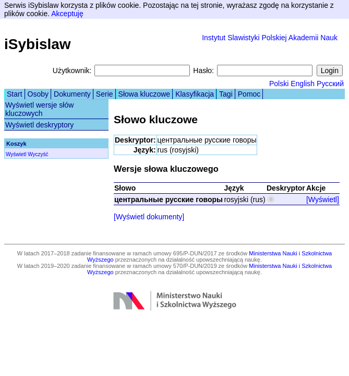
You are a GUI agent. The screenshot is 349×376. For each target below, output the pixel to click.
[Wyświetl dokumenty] (149, 217)
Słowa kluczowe (144, 94)
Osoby (38, 94)
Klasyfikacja (194, 94)
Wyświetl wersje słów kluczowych (39, 109)
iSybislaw (37, 44)
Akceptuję (67, 13)
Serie (104, 94)
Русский (330, 83)
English (303, 83)
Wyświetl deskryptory (39, 125)
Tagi (226, 94)
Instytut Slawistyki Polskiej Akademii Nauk (270, 37)
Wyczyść (38, 154)
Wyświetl (16, 154)
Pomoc (249, 94)
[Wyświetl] (322, 199)
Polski (278, 83)
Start (14, 94)
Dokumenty (72, 94)
